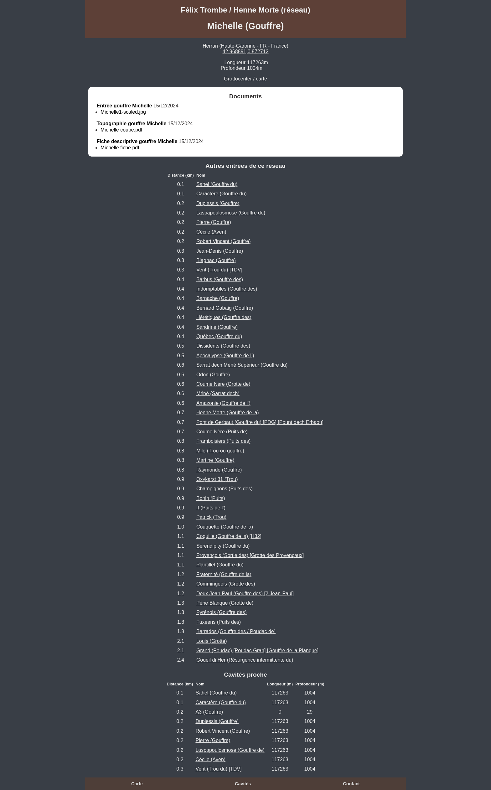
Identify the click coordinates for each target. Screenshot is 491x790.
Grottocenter (238, 78)
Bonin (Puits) (210, 498)
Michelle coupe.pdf (121, 129)
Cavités (243, 783)
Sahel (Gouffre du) (216, 184)
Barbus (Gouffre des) (219, 279)
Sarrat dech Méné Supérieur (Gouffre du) (241, 365)
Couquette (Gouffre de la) (224, 526)
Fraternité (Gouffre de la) (223, 574)
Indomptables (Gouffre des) (226, 289)
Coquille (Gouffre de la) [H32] (228, 536)
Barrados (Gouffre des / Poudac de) (236, 631)
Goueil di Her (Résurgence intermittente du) (244, 660)
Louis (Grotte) (211, 641)
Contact (351, 783)
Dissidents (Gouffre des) (223, 346)
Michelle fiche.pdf (120, 147)
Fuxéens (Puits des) (218, 622)
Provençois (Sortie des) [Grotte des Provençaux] (250, 555)
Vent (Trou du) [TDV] (219, 269)
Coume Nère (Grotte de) (223, 384)
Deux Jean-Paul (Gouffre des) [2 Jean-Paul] (245, 593)
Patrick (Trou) (211, 517)
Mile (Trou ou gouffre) (220, 450)
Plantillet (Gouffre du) (220, 564)
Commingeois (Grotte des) (225, 583)
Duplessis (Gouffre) (218, 203)
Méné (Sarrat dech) (218, 393)
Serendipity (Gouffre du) (223, 546)
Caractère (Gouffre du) (221, 193)
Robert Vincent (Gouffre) (223, 241)
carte (261, 78)
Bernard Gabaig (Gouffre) (224, 308)
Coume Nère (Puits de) (222, 431)
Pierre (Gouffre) (213, 222)
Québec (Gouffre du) (219, 336)
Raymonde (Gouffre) (219, 469)
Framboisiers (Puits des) (223, 441)
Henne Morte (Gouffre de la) (227, 412)
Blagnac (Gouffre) (216, 260)
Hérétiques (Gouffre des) (223, 317)
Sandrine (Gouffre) (217, 327)
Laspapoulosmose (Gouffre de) (230, 212)
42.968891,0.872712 (246, 51)
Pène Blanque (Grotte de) (224, 603)
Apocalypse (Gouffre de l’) (225, 355)
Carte (137, 783)
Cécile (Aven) (211, 232)
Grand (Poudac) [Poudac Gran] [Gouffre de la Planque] (257, 650)
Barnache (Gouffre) (217, 298)
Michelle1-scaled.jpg (123, 112)
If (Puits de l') (210, 507)
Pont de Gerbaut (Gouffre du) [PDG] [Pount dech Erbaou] (259, 422)
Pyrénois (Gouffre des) (221, 612)
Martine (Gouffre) (215, 460)
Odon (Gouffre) (213, 374)
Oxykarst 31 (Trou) (217, 479)
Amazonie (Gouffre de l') (223, 403)
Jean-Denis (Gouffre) (219, 251)
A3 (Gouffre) (209, 712)
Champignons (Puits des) (224, 488)
